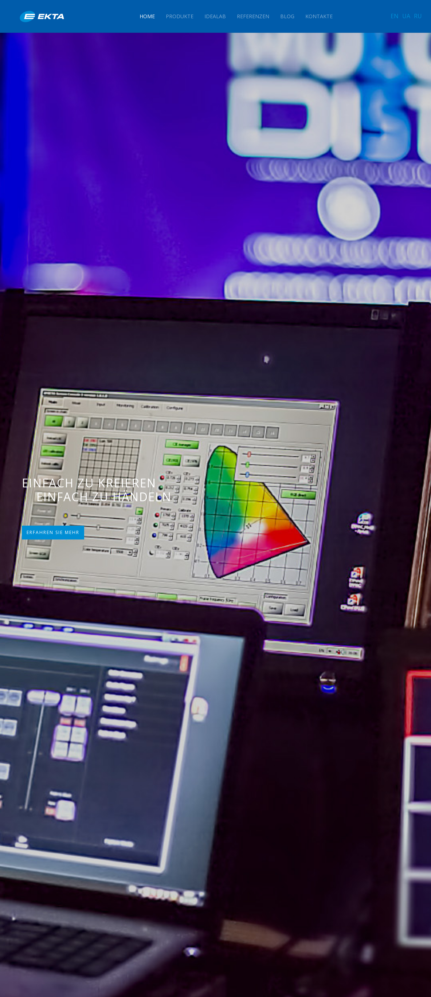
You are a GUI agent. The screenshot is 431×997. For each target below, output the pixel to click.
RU (418, 16)
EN (395, 16)
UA (406, 16)
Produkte (179, 16)
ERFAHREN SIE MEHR (53, 532)
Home (147, 16)
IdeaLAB (215, 16)
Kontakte (319, 16)
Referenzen (253, 16)
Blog (287, 16)
